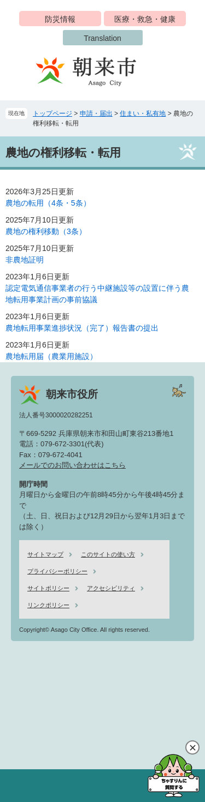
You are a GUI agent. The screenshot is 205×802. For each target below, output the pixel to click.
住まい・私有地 (143, 113)
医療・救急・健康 (144, 19)
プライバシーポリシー (57, 571)
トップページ (52, 113)
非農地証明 (24, 259)
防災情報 (60, 19)
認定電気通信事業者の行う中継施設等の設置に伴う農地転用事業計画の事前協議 (97, 294)
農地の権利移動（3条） (45, 231)
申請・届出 (96, 113)
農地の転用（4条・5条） (48, 203)
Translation (102, 38)
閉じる (192, 747)
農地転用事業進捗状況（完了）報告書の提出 (82, 328)
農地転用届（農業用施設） (51, 356)
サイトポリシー (48, 588)
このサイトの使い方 (108, 554)
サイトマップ (45, 554)
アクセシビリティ (111, 588)
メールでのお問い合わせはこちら (72, 465)
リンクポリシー (48, 605)
